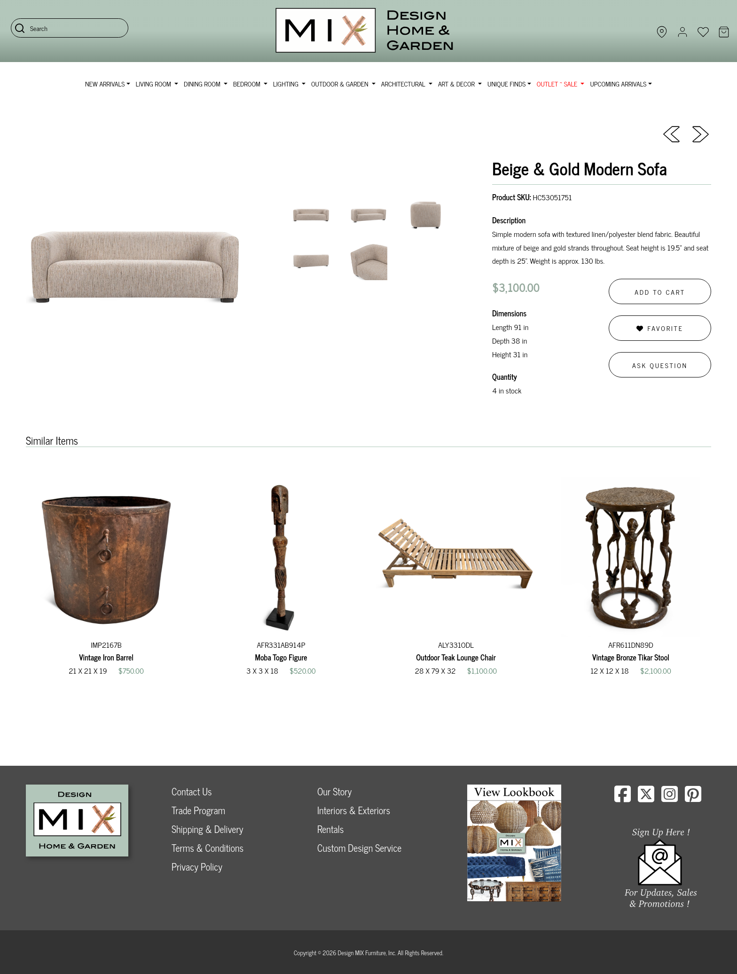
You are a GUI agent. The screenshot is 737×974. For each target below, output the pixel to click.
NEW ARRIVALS (105, 83)
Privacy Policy (197, 866)
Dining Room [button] (203, 83)
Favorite (659, 327)
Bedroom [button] (247, 83)
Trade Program (198, 810)
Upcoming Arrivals (618, 83)
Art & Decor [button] (457, 83)
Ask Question (660, 365)
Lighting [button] (286, 83)
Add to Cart (660, 291)
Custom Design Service (359, 848)
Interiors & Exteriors (353, 810)
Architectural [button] (404, 83)
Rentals (330, 829)
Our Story (334, 791)
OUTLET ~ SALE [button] (558, 83)
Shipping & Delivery (207, 829)
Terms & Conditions (207, 848)
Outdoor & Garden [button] (340, 83)
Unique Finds (506, 83)
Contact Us (192, 791)
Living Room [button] (154, 83)
